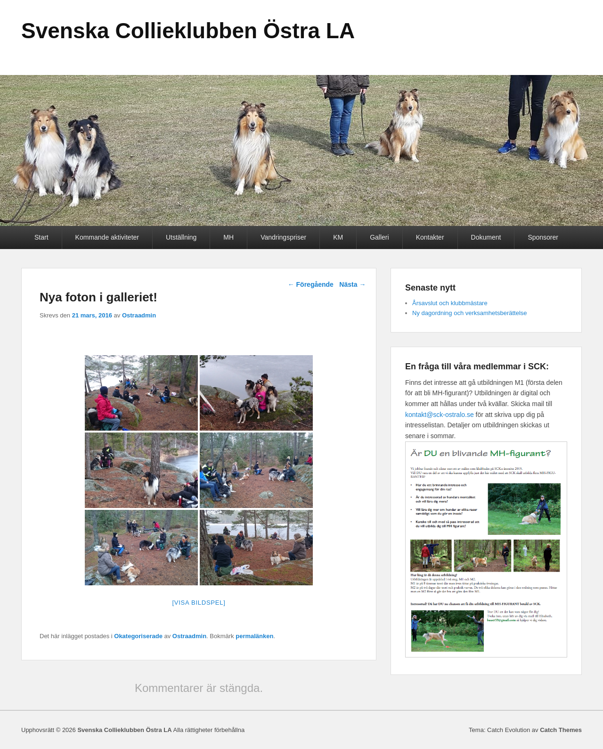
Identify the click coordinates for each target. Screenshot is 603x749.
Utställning (181, 237)
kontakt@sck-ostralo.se (439, 414)
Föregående (311, 284)
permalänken (254, 636)
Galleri (379, 237)
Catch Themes (561, 729)
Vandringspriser (283, 237)
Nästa (352, 284)
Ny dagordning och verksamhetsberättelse (469, 312)
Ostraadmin (139, 315)
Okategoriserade (138, 636)
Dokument (486, 237)
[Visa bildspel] (198, 602)
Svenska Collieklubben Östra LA (188, 30)
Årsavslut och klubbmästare (450, 303)
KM (338, 237)
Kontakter (430, 237)
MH (228, 237)
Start (41, 237)
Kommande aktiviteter (107, 237)
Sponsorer (543, 237)
